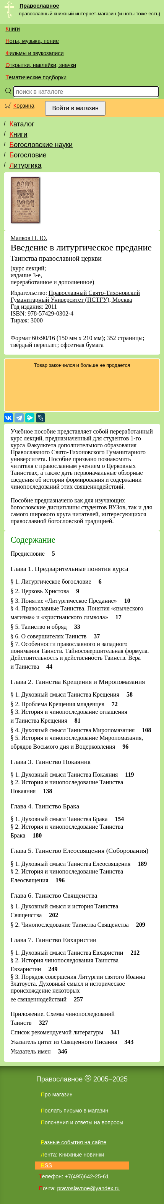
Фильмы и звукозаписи (34, 53)
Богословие (27, 155)
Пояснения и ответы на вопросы (82, 1122)
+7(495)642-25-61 (87, 1176)
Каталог (21, 124)
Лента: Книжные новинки (72, 1155)
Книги (12, 29)
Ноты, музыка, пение (32, 41)
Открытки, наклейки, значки (40, 65)
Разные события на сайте (73, 1142)
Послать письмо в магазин (74, 1110)
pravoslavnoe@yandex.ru (88, 1188)
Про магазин (57, 1094)
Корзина (23, 106)
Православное (39, 6)
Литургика (25, 165)
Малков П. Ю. (28, 238)
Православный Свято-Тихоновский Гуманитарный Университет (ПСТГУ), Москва (75, 296)
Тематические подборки (36, 77)
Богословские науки (41, 145)
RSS (46, 1165)
